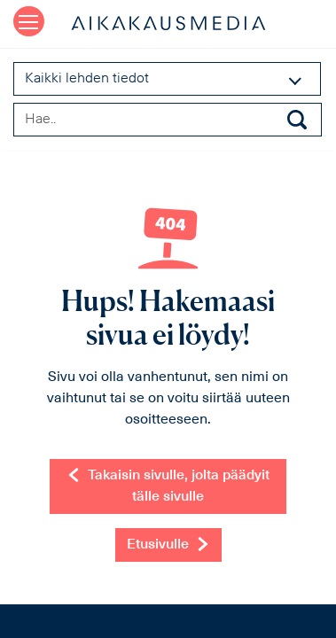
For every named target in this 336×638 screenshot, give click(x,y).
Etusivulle (168, 544)
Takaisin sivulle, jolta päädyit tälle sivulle (168, 485)
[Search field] (167, 119)
